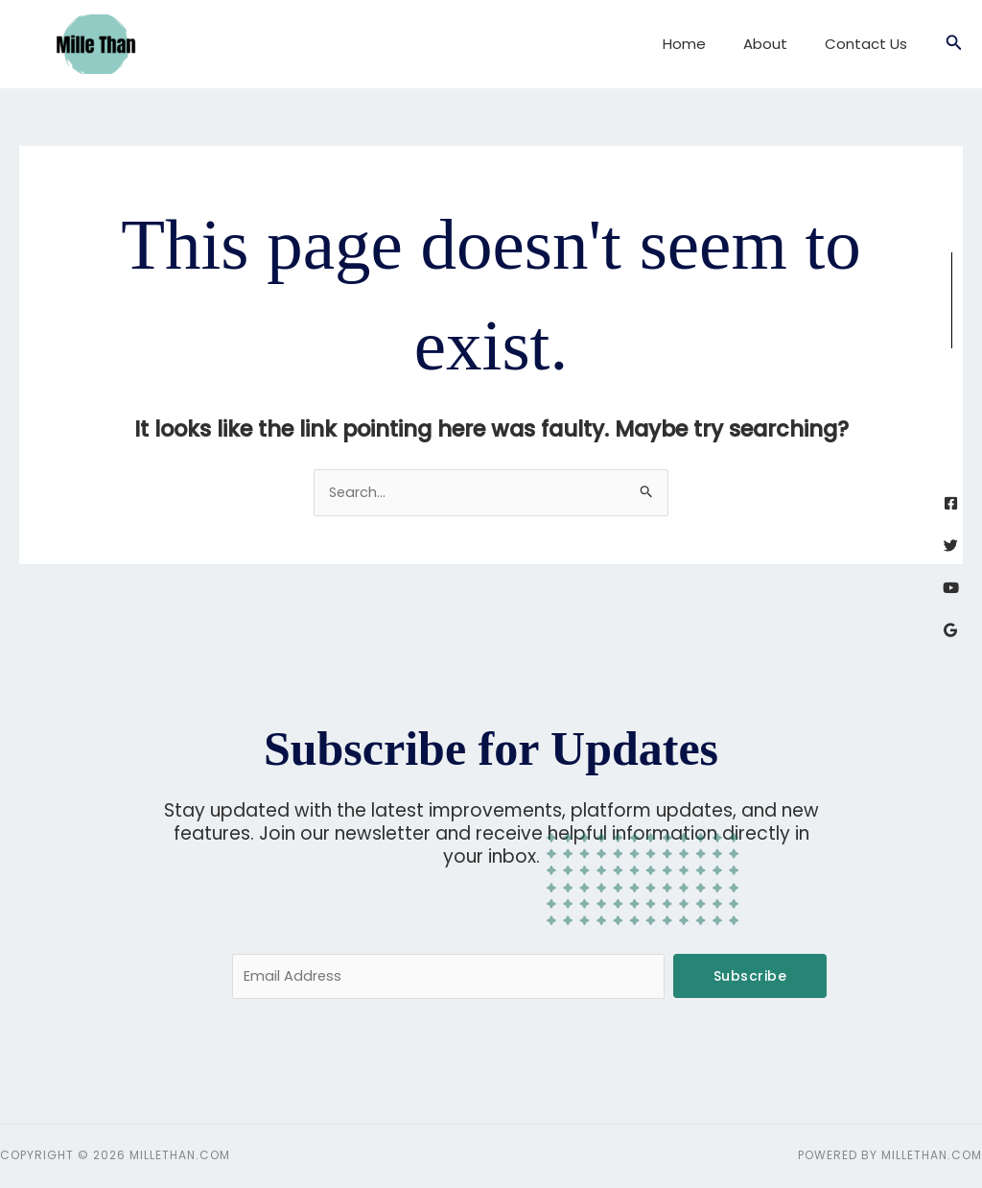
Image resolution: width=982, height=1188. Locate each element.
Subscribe (750, 976)
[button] (954, 44)
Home (706, 44)
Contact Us (871, 44)
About (779, 44)
